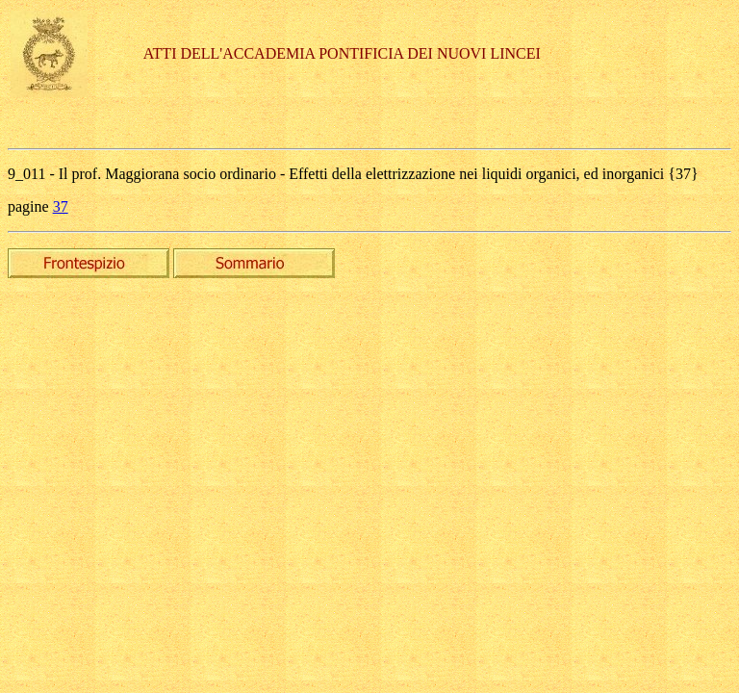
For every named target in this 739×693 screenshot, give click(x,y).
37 (60, 206)
